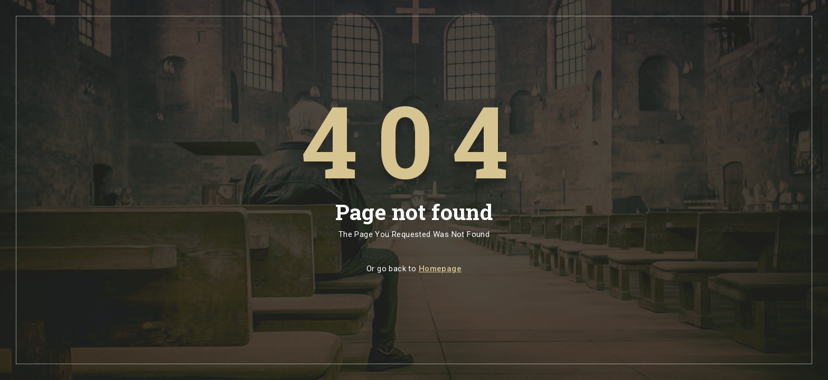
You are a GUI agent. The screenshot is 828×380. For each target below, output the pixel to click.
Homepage (440, 268)
